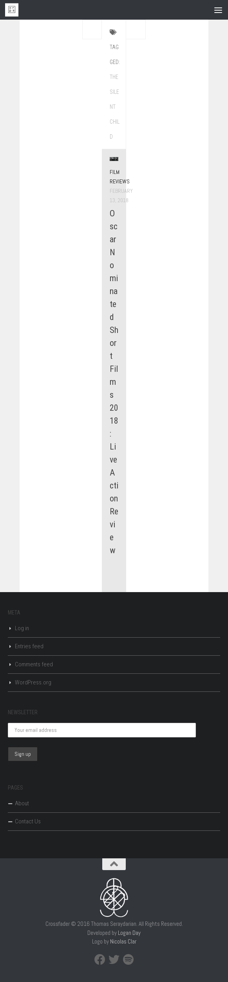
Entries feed (29, 646)
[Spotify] (128, 959)
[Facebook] (99, 959)
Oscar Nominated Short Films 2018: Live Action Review (114, 381)
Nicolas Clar (123, 941)
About (22, 803)
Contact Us (28, 821)
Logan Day (129, 932)
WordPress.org (33, 682)
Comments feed (34, 664)
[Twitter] (114, 959)
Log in (22, 628)
